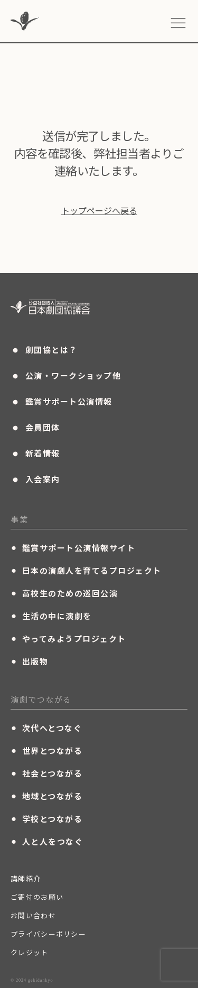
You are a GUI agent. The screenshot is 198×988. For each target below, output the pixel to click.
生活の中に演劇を (51, 615)
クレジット (30, 952)
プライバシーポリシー (48, 934)
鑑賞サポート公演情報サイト (73, 547)
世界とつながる (46, 750)
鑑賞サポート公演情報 (61, 402)
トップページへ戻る (99, 210)
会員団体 (35, 427)
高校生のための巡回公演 (64, 592)
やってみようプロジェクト (68, 638)
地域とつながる (46, 795)
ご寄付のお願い (37, 897)
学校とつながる (46, 818)
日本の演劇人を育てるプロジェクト (86, 570)
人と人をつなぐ (47, 841)
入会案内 (35, 479)
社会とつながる (46, 773)
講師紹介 (26, 878)
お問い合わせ (33, 915)
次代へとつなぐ (46, 727)
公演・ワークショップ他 (66, 376)
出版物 (29, 661)
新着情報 (35, 453)
